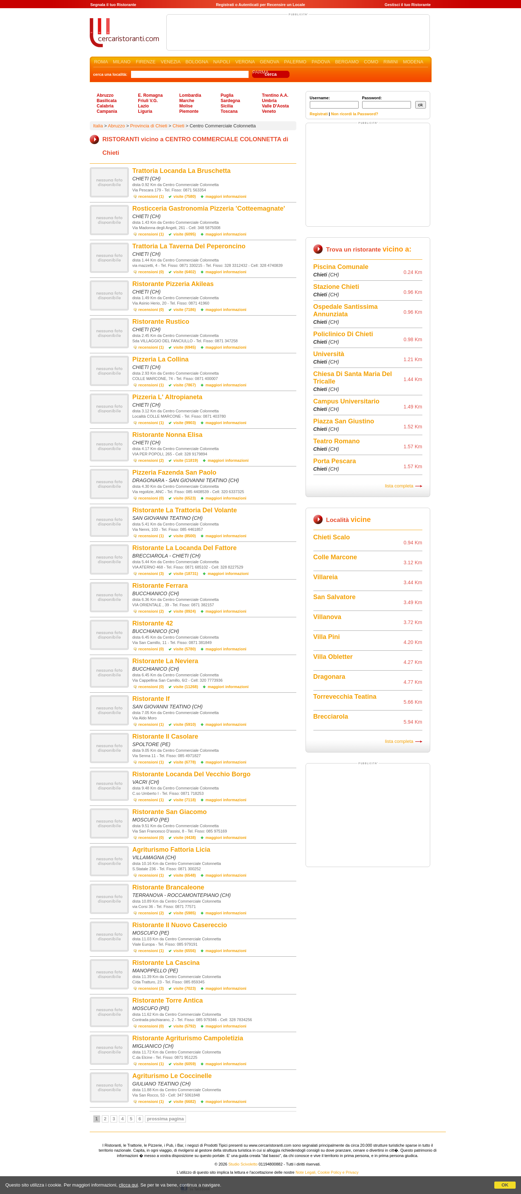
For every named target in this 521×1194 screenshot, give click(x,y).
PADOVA (321, 61)
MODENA (413, 61)
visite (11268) (185, 687)
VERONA (245, 61)
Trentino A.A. (275, 95)
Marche (186, 100)
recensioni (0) (151, 272)
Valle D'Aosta (275, 106)
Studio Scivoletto (242, 1164)
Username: (334, 102)
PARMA (260, 72)
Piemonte (189, 111)
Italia (98, 125)
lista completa (399, 485)
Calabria (105, 106)
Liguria (145, 111)
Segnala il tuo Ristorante (113, 4)
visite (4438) (184, 837)
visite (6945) (184, 347)
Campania (107, 111)
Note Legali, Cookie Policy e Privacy (327, 1172)
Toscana (229, 111)
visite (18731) (185, 573)
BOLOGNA (197, 61)
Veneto (269, 111)
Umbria (269, 100)
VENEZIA (170, 61)
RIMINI (391, 61)
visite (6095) (184, 234)
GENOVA (269, 61)
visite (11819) (185, 460)
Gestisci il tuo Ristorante (408, 4)
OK (505, 1185)
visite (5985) (184, 913)
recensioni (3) (151, 573)
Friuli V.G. (148, 100)
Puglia (227, 95)
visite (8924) (184, 611)
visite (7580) (184, 196)
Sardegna (230, 100)
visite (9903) (184, 423)
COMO (371, 61)
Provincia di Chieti (148, 125)
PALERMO (295, 61)
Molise (186, 106)
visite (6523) (184, 498)
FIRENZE (146, 61)
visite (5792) (184, 1026)
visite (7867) (184, 385)
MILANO (122, 61)
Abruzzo (105, 95)
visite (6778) (184, 762)
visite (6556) (184, 951)
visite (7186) (184, 309)
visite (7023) (184, 988)
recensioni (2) (151, 460)
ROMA (101, 61)
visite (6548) (184, 875)
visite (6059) (184, 1064)
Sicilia (227, 106)
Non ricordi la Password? (354, 114)
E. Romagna (150, 95)
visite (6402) (184, 272)
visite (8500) (184, 536)
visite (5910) (184, 724)
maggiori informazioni (225, 196)
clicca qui (128, 1185)
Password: (386, 102)
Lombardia (190, 95)
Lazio (143, 106)
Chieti (178, 125)
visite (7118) (184, 800)
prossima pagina (165, 1118)
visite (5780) (184, 649)
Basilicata (107, 100)
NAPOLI (221, 61)
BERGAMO (347, 61)
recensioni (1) (151, 196)
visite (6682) (184, 1101)
